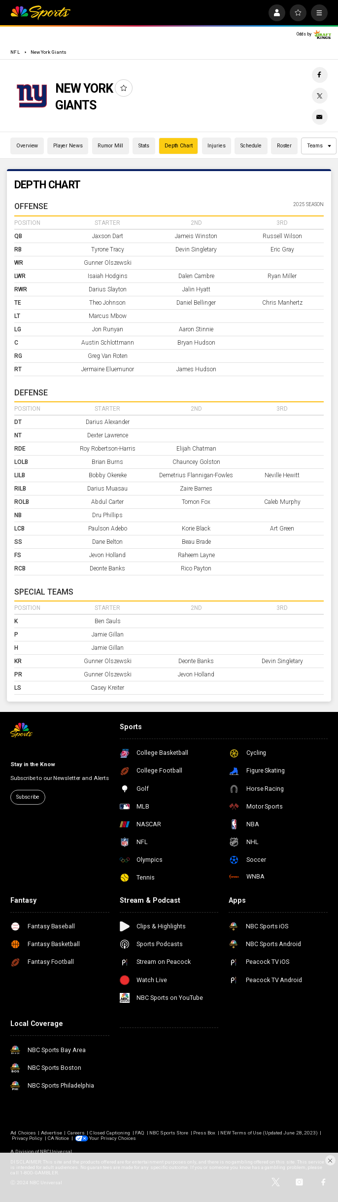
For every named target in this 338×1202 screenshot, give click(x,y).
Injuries (216, 145)
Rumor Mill (110, 145)
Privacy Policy (27, 1138)
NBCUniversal (56, 1151)
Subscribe (27, 797)
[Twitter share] (320, 96)
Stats (143, 145)
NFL (15, 52)
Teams (319, 145)
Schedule (251, 145)
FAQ (139, 1132)
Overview (27, 145)
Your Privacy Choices (112, 1138)
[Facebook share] (320, 75)
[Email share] (320, 117)
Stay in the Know (32, 764)
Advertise (51, 1132)
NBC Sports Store (169, 1132)
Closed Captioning (109, 1132)
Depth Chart (179, 145)
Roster (284, 145)
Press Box (204, 1132)
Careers (76, 1132)
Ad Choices (23, 1132)
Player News (68, 145)
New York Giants (49, 52)
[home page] (40, 12)
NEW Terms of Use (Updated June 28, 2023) (269, 1132)
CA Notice (58, 1138)
